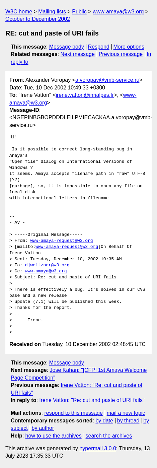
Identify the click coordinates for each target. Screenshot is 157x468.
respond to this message (73, 413)
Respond (98, 47)
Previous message (121, 54)
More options (129, 47)
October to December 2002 (37, 19)
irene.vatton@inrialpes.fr (85, 95)
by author (43, 428)
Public (79, 11)
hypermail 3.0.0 (97, 448)
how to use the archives (53, 436)
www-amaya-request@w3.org (61, 241)
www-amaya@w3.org (118, 11)
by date (104, 420)
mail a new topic (126, 413)
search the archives (109, 436)
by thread (128, 420)
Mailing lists (52, 11)
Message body (66, 47)
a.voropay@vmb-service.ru (107, 80)
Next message (78, 54)
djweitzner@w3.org (47, 265)
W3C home (18, 11)
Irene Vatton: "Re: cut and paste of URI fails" (91, 400)
